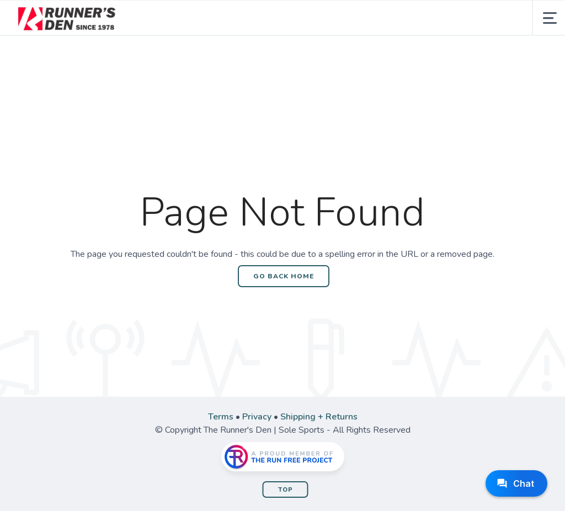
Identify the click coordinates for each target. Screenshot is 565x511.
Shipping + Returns (319, 417)
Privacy (256, 417)
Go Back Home (283, 276)
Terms (220, 417)
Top (285, 490)
